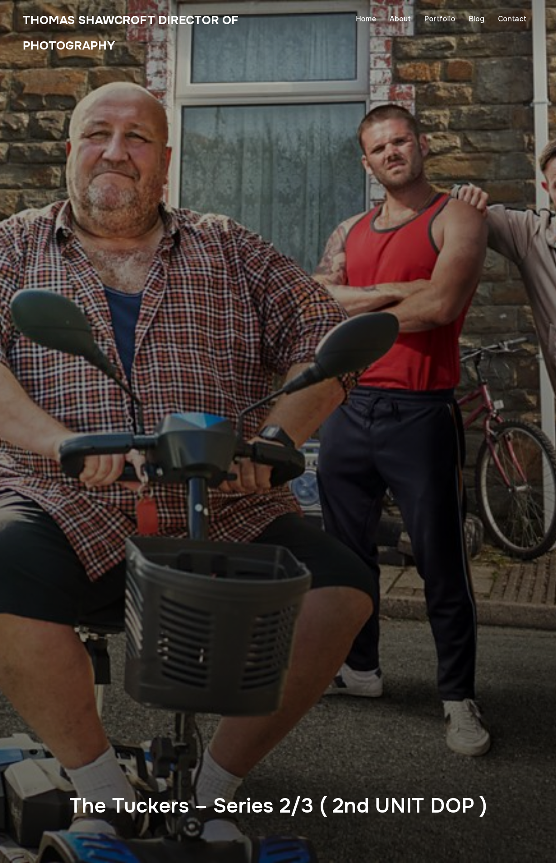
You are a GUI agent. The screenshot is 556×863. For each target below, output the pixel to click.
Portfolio (439, 19)
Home (366, 19)
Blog (476, 19)
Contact (512, 19)
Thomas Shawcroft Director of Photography (89, 46)
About (400, 19)
